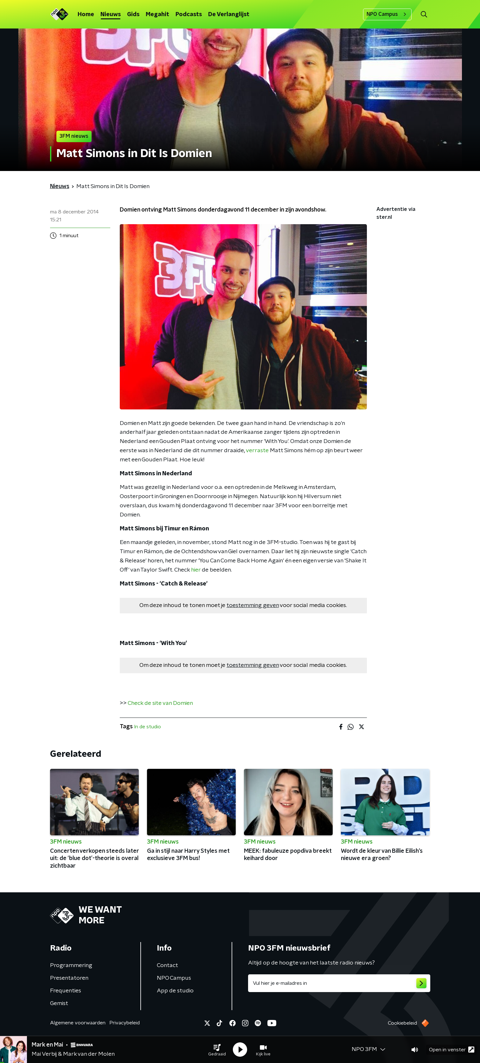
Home (86, 14)
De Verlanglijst (228, 14)
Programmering (71, 965)
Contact (167, 965)
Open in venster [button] (451, 1050)
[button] (217, 1050)
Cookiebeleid (402, 1023)
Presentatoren (69, 978)
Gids (133, 14)
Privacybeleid (124, 1022)
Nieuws (110, 14)
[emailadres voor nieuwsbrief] (339, 983)
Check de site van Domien (160, 703)
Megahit (157, 14)
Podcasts (189, 14)
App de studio (175, 991)
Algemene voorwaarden (78, 1022)
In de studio (147, 726)
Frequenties (65, 991)
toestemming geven (253, 605)
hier (196, 570)
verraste (257, 450)
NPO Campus (387, 14)
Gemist (59, 1003)
